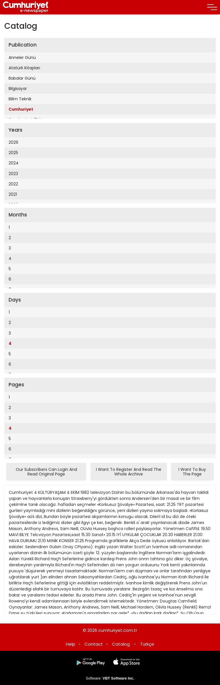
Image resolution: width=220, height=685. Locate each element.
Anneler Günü (22, 57)
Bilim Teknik (20, 99)
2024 (14, 163)
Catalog (121, 644)
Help (70, 644)
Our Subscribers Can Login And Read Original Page (46, 472)
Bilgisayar (18, 88)
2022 (13, 184)
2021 (13, 194)
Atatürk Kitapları (24, 68)
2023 (13, 173)
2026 (13, 142)
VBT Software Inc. (118, 678)
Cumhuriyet (21, 109)
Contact (94, 644)
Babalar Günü (22, 78)
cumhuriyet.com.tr (117, 630)
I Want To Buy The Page (192, 472)
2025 (13, 153)
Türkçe (147, 644)
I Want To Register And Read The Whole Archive (128, 472)
